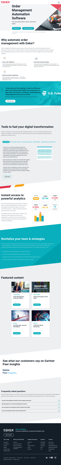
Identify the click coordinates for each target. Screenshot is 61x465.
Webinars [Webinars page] (29, 449)
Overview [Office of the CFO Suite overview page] (15, 442)
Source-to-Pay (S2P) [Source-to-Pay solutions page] (17, 443)
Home (13, 32)
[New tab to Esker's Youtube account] (51, 457)
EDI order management (27, 141)
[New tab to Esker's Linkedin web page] (46, 457)
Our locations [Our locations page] (6, 443)
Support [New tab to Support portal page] (5, 447)
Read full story (10, 101)
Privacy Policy (19, 457)
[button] (30, 401)
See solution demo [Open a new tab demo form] (28, 28)
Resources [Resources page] (30, 442)
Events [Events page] (29, 447)
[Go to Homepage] (9, 430)
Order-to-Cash (22, 32)
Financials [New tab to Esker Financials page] (43, 445)
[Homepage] (5, 2)
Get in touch (9, 434)
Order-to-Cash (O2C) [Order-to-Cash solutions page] (17, 445)
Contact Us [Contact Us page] (6, 442)
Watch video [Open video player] (16, 28)
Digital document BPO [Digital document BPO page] (53, 447)
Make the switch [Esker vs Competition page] (7, 450)
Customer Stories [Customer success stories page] (31, 445)
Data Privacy (32, 457)
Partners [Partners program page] (5, 445)
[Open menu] (59, 2)
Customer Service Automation (32, 32)
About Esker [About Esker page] (43, 442)
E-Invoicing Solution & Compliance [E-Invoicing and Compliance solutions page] (17, 448)
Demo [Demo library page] (50, 450)
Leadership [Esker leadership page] (43, 443)
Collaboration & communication (48, 141)
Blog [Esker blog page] (28, 443)
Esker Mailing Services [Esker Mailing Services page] (53, 445)
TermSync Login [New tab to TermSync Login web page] (16, 459)
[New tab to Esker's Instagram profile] (55, 457)
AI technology (6, 141)
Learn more (7, 176)
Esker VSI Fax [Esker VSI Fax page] (51, 443)
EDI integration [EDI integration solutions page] (52, 449)
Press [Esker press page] (42, 447)
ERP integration (36, 141)
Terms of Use (26, 457)
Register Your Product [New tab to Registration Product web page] (8, 459)
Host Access (51, 442)
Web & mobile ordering (15, 141)
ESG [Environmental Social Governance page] (41, 449)
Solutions (17, 32)
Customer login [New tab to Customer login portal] (7, 449)
